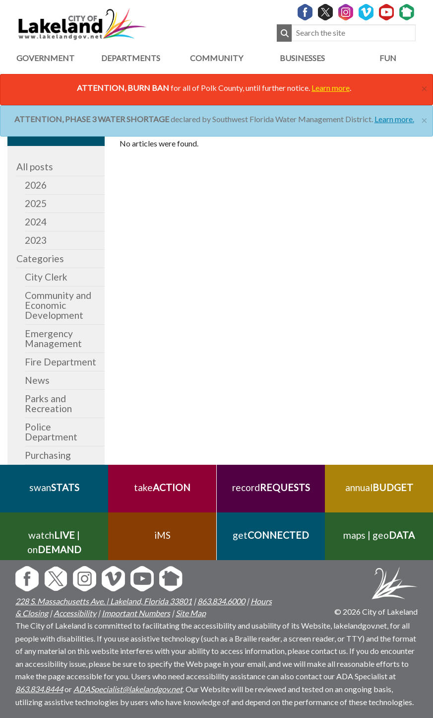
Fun (387, 58)
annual (379, 487)
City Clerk (46, 277)
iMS (162, 535)
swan (54, 487)
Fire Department (60, 361)
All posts (34, 166)
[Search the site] (354, 33)
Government (45, 58)
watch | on (54, 542)
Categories (40, 258)
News (37, 380)
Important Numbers (136, 613)
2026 (36, 185)
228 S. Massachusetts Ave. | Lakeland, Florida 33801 (103, 601)
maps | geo (379, 535)
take (162, 487)
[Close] (424, 87)
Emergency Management (53, 338)
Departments (130, 58)
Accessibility (75, 613)
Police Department (51, 431)
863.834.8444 (39, 689)
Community (216, 58)
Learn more (330, 87)
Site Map (191, 613)
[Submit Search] (284, 33)
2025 (36, 203)
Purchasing (48, 455)
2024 (36, 221)
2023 (36, 240)
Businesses (302, 58)
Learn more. (394, 119)
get (271, 535)
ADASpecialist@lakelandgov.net (128, 689)
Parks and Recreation (48, 403)
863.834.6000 (221, 601)
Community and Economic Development (58, 305)
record (270, 487)
